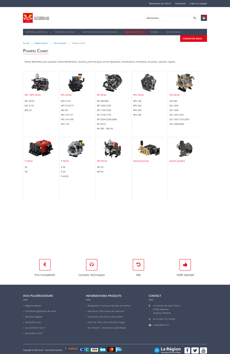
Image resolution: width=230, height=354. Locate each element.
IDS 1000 (173, 102)
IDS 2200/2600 (176, 121)
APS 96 (64, 107)
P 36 (63, 168)
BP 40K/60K (103, 98)
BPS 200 (137, 102)
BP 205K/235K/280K (107, 116)
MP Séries (112, 147)
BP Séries (112, 81)
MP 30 (100, 168)
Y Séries (40, 147)
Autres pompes (184, 147)
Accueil (26, 40)
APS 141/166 (67, 116)
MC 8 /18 (29, 102)
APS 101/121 (67, 111)
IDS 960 (173, 98)
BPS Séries (148, 81)
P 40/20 (64, 173)
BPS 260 (137, 107)
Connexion (180, 3)
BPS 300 (137, 111)
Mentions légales (33, 313)
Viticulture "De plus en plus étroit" (105, 313)
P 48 (63, 164)
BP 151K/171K (104, 111)
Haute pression (148, 147)
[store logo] (36, 18)
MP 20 (100, 164)
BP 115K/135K (104, 107)
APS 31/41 (66, 98)
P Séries (76, 147)
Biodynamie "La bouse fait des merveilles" (109, 302)
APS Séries (76, 81)
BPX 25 (28, 107)
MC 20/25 (29, 98)
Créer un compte (198, 3)
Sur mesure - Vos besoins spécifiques (107, 324)
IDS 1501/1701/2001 (179, 116)
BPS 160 (137, 98)
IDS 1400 (173, 107)
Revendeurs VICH (34, 330)
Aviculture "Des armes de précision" (106, 308)
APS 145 (65, 121)
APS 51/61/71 (67, 102)
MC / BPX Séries (40, 81)
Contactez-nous (33, 319)
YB (26, 168)
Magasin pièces (41, 40)
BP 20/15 (101, 121)
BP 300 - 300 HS (105, 125)
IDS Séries (184, 81)
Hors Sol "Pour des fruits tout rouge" (106, 319)
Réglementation (33, 302)
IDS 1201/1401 (176, 111)
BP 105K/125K (104, 102)
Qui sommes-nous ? (35, 324)
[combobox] (171, 18)
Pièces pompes (60, 40)
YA (26, 164)
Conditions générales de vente (40, 308)
